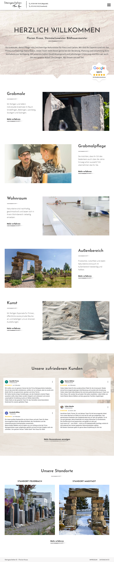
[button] (109, 5)
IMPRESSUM (93, 560)
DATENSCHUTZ (104, 560)
